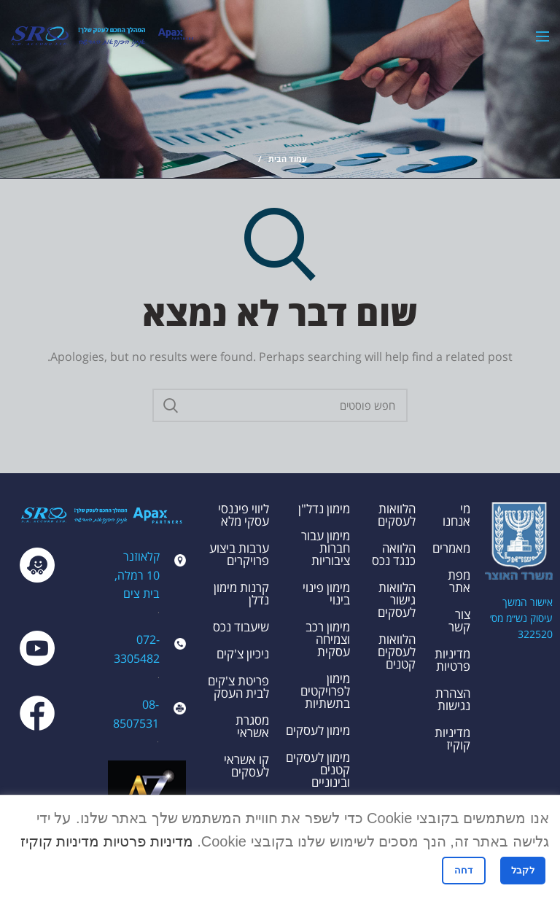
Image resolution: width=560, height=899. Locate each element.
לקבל (522, 870)
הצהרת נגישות (452, 699)
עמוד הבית (288, 158)
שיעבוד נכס (241, 626)
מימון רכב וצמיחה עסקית (328, 639)
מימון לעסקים (318, 730)
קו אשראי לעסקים (246, 765)
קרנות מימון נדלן (241, 593)
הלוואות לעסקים (397, 514)
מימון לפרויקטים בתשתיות (325, 691)
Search (170, 405)
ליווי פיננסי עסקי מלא (243, 514)
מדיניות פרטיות (452, 659)
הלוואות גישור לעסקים (397, 599)
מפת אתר (459, 581)
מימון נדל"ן (324, 508)
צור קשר (459, 620)
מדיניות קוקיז (452, 738)
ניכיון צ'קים (243, 653)
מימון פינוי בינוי (326, 593)
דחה (463, 870)
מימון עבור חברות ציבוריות (325, 548)
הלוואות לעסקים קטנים (397, 651)
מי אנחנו (456, 514)
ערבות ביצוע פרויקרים (239, 554)
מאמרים (451, 548)
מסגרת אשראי (252, 726)
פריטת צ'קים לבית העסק (238, 686)
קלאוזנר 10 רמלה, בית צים (137, 575)
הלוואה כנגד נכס (394, 554)
